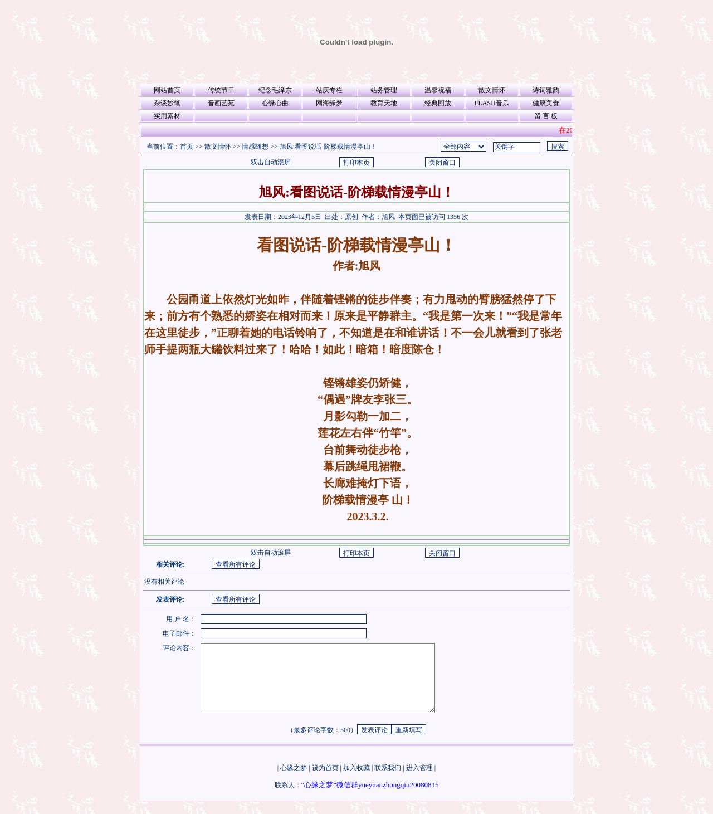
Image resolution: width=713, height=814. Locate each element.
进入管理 (419, 781)
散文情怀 (491, 90)
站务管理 (383, 90)
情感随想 (255, 146)
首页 (186, 146)
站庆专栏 (329, 90)
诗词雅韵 (546, 90)
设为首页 (325, 781)
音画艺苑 (221, 103)
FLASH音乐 (492, 103)
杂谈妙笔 (167, 103)
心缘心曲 (275, 103)
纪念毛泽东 (275, 90)
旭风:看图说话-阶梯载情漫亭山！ (328, 146)
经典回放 (437, 103)
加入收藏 (356, 781)
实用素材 (167, 116)
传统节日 (221, 90)
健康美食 (546, 103)
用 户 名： (181, 619)
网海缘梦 (329, 103)
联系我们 (387, 781)
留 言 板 (546, 116)
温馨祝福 (437, 90)
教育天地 (383, 103)
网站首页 (167, 90)
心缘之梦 (293, 781)
